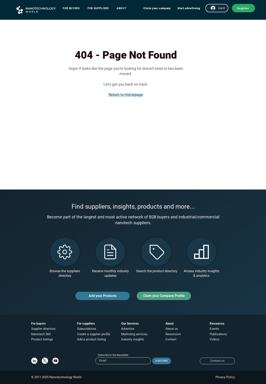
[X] (45, 361)
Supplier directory (43, 329)
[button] (73, 8)
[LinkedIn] (34, 361)
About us (171, 329)
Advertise (127, 329)
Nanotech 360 (40, 334)
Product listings (42, 339)
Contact (171, 339)
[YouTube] (55, 361)
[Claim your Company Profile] (164, 296)
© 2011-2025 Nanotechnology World (56, 377)
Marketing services (134, 334)
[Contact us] (217, 361)
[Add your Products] (102, 296)
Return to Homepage (125, 94)
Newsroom (173, 334)
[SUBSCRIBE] (161, 361)
